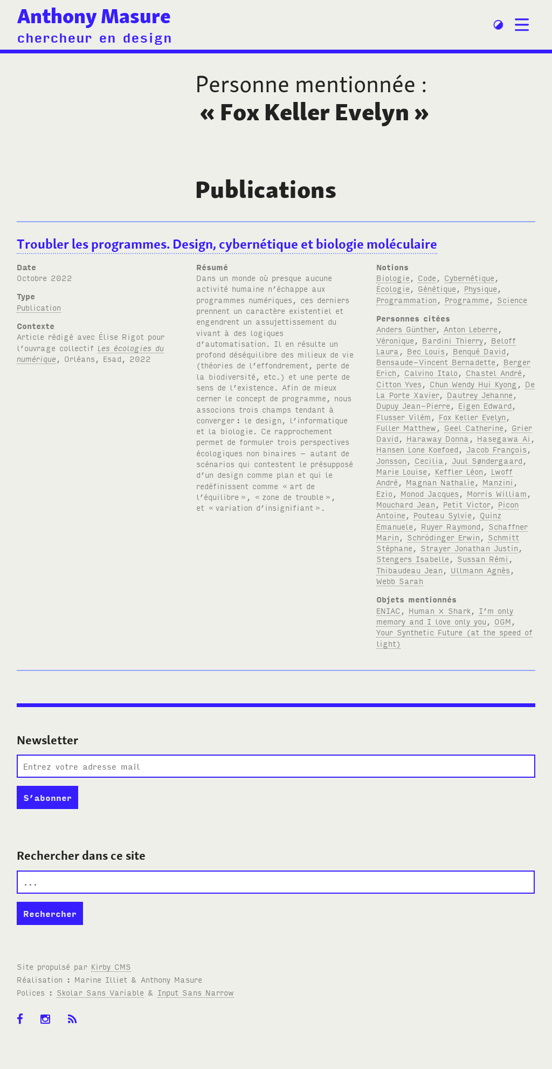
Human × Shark (440, 610)
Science (512, 299)
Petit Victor (466, 504)
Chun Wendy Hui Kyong (473, 384)
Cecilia (429, 460)
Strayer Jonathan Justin (469, 548)
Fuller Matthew (406, 427)
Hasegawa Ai (503, 438)
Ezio (384, 493)
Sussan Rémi (482, 558)
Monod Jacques (430, 493)
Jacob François (496, 449)
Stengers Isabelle (412, 558)
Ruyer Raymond (450, 526)
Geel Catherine (473, 427)
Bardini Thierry (452, 340)
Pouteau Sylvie (442, 515)
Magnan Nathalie (440, 482)
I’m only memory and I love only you (444, 615)
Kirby (111, 966)
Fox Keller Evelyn (472, 417)
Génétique (437, 288)
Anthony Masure (94, 16)
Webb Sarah (399, 580)
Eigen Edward (485, 405)
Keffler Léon (459, 471)
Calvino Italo (431, 372)
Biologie (393, 277)
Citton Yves (399, 384)
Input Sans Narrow (195, 992)
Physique (480, 288)
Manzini (497, 482)
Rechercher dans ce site (81, 855)
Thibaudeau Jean (409, 570)
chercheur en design (94, 36)
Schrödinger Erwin (443, 537)
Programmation (406, 299)
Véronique (395, 340)
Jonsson (391, 460)
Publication (39, 307)
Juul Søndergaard (487, 460)
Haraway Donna (437, 438)
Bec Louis (426, 351)
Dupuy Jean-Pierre (413, 405)
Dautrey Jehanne (480, 394)
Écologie (393, 288)
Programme (467, 299)
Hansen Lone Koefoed (417, 449)
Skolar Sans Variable (100, 992)
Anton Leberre (471, 329)
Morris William (497, 493)
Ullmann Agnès (480, 570)
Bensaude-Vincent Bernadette (435, 362)
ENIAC (388, 610)
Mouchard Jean (405, 504)
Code (427, 277)
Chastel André (494, 372)
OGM (502, 621)
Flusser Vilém (403, 417)
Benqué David (479, 351)
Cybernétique (469, 277)
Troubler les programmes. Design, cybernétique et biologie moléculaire (227, 244)
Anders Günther (406, 329)
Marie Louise (401, 471)
